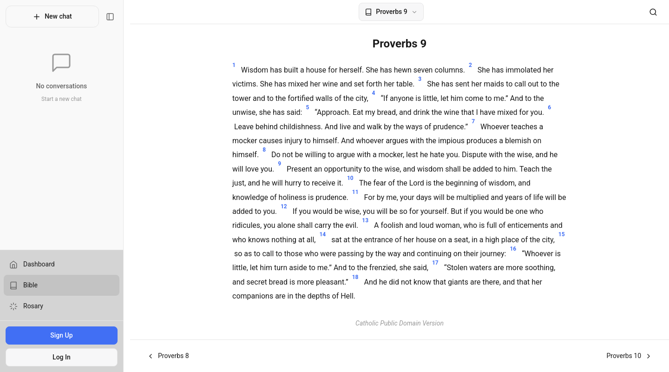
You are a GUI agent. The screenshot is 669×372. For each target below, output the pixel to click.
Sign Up (64, 335)
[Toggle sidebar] (116, 16)
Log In (65, 357)
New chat (55, 17)
